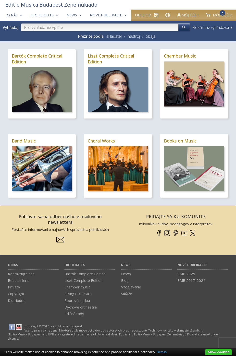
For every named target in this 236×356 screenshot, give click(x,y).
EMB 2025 (186, 273)
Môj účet (187, 15)
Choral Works (101, 141)
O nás (13, 265)
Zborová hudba (77, 300)
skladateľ (114, 36)
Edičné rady (74, 313)
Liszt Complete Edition (83, 280)
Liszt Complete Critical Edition (111, 58)
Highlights (74, 265)
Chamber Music (180, 56)
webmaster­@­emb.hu (188, 330)
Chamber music (77, 287)
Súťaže (126, 293)
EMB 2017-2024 (191, 280)
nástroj (134, 36)
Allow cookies (218, 352)
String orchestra (78, 293)
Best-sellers (18, 280)
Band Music (24, 141)
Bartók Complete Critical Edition (37, 58)
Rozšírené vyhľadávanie (213, 27)
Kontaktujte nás (21, 273)
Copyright (16, 293)
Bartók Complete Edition (85, 273)
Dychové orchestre (80, 307)
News (126, 265)
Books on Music (180, 141)
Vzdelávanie (131, 287)
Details (162, 352)
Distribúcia (16, 300)
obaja (150, 36)
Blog (125, 280)
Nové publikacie (192, 265)
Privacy (14, 287)
